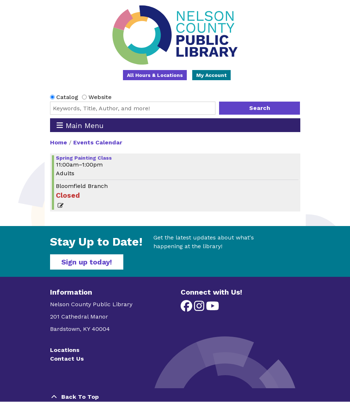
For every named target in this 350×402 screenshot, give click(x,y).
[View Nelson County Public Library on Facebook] (187, 308)
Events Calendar (97, 142)
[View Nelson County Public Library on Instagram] (200, 308)
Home (58, 142)
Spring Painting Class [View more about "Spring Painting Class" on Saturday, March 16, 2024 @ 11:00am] (84, 157)
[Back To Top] (175, 397)
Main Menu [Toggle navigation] (80, 125)
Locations (64, 349)
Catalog (67, 97)
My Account (211, 75)
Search (259, 107)
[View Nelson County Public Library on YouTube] (212, 308)
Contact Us (67, 358)
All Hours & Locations (155, 75)
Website (100, 97)
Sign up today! (86, 262)
